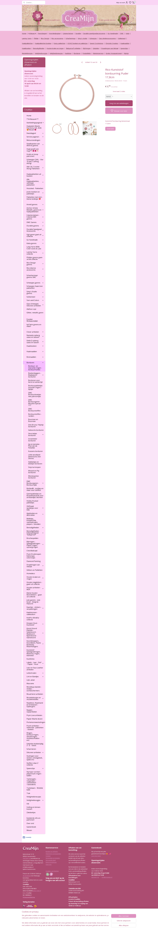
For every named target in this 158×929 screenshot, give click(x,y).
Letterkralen (35, 673)
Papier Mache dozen (34, 719)
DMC (122, 33)
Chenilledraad (32, 551)
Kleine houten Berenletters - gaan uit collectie (34, 595)
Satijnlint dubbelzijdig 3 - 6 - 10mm (35, 745)
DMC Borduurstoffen (34, 410)
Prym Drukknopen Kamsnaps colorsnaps (34, 556)
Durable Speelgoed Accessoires (35, 230)
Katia (127, 33)
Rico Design (45, 38)
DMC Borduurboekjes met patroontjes (34, 395)
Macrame (30, 683)
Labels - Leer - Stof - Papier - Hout (35, 663)
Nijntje (126, 53)
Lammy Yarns (27, 38)
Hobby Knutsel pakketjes (32, 502)
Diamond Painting (34, 561)
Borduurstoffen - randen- (35, 415)
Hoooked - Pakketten (35, 188)
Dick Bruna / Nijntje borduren (35, 426)
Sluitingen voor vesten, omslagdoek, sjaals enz (35, 758)
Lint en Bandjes (35, 676)
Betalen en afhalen (52, 851)
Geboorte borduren (36, 430)
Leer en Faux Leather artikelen (35, 669)
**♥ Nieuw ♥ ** (33, 119)
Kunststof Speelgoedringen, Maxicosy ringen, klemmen (33, 653)
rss (89, 925)
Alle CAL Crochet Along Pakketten (35, 168)
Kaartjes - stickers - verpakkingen (35, 608)
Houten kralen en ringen (55, 48)
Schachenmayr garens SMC (35, 276)
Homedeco (31, 573)
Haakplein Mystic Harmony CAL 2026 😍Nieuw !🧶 (34, 128)
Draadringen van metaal (35, 566)
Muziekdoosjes (27, 53)
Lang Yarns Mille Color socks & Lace (34, 248)
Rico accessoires (57, 38)
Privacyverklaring (29, 897)
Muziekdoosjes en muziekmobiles (35, 698)
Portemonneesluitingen (36, 722)
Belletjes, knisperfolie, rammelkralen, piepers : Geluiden (33, 521)
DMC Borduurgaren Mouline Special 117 (34, 403)
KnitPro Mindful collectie (33, 619)
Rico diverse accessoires (35, 269)
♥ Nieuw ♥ (32, 33)
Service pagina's (35, 137)
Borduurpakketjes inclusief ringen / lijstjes (35, 387)
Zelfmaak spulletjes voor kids (35, 508)
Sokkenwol (122, 38)
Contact (48, 856)
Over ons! (30, 823)
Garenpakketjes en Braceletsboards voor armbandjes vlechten (35, 496)
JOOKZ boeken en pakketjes (77, 43)
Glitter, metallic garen (35, 312)
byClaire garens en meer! (34, 325)
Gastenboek (31, 827)
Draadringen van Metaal (109, 48)
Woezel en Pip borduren (33, 472)
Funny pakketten (59, 43)
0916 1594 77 (37, 891)
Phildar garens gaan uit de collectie (34, 258)
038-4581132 (27, 858)
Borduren (77, 53)
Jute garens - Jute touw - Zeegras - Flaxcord (33, 602)
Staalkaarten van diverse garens (35, 145)
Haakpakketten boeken (43, 43)
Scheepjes (93, 38)
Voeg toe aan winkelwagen (119, 103)
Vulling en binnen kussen (33, 808)
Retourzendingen (33, 140)
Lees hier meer (96, 856)
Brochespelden (32, 538)
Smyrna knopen (34, 467)
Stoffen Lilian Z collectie (32, 764)
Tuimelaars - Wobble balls (35, 789)
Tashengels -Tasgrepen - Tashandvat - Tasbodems (32, 782)
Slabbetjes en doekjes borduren (35, 463)
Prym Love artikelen (34, 715)
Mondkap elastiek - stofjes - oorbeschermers (34, 689)
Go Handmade (113, 33)
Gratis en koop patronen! (35, 155)
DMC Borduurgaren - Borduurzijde (35, 483)
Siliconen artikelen (35, 752)
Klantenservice (98, 53)
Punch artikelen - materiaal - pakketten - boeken (35, 728)
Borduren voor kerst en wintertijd (35, 381)
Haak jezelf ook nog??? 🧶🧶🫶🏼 (33, 150)
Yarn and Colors (35, 300)
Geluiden (96, 48)
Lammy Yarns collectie (35, 253)
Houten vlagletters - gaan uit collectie (34, 583)
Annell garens (35, 204)
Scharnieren (31, 749)
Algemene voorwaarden (53, 854)
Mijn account (122, 2)
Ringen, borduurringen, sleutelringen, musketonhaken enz (35, 736)
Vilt (28, 804)
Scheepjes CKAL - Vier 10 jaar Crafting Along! (35, 161)
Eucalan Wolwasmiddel (32, 320)
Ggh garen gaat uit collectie (35, 235)
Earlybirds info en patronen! (33, 819)
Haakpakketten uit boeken (35, 175)
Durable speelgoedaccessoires (94, 33)
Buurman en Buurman (33, 420)
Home (24, 33)
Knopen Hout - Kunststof (35, 624)
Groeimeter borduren (32, 440)
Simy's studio (82, 38)
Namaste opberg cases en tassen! (35, 336)
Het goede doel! (51, 860)
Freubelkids (87, 53)
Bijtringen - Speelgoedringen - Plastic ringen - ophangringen (35, 544)
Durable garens (35, 226)
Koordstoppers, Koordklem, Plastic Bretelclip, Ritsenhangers (35, 644)
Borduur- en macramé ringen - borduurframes (35, 368)
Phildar (36, 38)
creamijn (27, 837)
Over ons (48, 864)
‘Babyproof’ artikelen (73, 48)
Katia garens (35, 243)
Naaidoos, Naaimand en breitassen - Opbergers (35, 705)
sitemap (84, 925)
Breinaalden (35, 357)
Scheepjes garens (35, 283)
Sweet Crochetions (96, 43)
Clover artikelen (35, 332)
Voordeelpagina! (55, 33)
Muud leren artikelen (35, 694)
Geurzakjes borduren (36, 434)
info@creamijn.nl (107, 877)
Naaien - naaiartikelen (32, 711)
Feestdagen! (42, 33)
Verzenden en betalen (53, 858)
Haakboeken (26, 48)
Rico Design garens (35, 264)
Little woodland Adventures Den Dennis (34, 457)
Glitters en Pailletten (34, 570)
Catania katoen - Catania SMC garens (35, 217)
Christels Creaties (111, 43)
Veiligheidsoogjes (41, 53)
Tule (28, 793)
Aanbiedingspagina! (35, 123)
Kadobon (68, 53)
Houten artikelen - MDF (35, 588)
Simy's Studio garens (35, 292)
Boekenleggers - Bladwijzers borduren (36, 375)
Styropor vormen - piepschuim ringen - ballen (34, 774)
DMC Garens (35, 222)
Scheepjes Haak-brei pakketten (35, 287)
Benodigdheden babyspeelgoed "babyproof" (35, 533)
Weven (29, 830)
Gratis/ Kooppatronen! (114, 53)
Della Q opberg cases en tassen (35, 341)
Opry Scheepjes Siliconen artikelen (35, 305)
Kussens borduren (35, 451)
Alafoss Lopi (31, 309)
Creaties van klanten (52, 871)
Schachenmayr (71, 38)
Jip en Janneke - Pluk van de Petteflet (34, 446)
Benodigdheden (38, 48)
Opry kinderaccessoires (107, 38)
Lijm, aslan (31, 680)
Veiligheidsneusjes (56, 53)
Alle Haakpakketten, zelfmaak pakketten (35, 182)
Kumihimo (30, 659)
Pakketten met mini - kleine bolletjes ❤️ (35, 198)
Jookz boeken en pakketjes (35, 193)
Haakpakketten (27, 43)
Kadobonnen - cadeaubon (32, 613)
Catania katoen (68, 33)
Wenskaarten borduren (33, 477)
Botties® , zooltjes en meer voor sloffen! (35, 489)
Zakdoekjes (31, 812)
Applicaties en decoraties (35, 514)
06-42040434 (27, 876)
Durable (78, 33)
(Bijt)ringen (87, 48)
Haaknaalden (124, 43)
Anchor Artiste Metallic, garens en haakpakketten (35, 210)
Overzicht (110, 129)
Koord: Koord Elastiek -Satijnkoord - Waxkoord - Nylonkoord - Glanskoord (35, 633)
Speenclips (124, 48)
